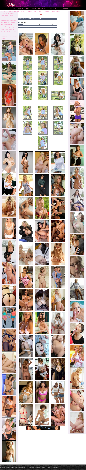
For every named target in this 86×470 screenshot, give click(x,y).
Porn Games (57, 8)
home (22, 11)
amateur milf (6, 22)
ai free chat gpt (13, 34)
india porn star (10, 33)
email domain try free (10, 17)
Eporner (33, 8)
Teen (10, 8)
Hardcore (20, 8)
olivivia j (3, 17)
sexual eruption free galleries (10, 27)
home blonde (4, 11)
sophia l (10, 18)
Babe (14, 8)
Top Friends (28, 11)
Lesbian (27, 8)
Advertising (73, 11)
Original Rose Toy (14, 11)
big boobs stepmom (8, 26)
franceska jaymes (5, 34)
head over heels (5, 18)
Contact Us (47, 11)
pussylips (11, 15)
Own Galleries (38, 11)
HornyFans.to (66, 8)
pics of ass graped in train (6, 36)
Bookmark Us (56, 11)
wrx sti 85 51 (9, 31)
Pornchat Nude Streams (45, 8)
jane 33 (6, 15)
